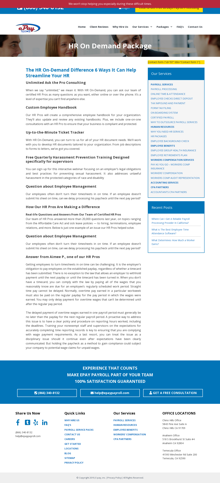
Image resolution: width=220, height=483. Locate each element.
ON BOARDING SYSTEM (164, 112)
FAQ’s (180, 26)
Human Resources (125, 425)
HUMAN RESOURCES (162, 126)
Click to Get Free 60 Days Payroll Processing (169, 14)
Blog (67, 453)
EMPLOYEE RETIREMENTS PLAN (169, 155)
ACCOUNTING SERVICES (164, 182)
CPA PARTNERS (160, 187)
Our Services (143, 26)
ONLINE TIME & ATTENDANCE (168, 94)
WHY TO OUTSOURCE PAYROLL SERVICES (174, 122)
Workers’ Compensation (129, 434)
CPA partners (122, 439)
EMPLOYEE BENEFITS (163, 145)
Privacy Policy (73, 462)
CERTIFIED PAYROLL (162, 117)
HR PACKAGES (159, 136)
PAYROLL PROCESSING (164, 89)
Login (124, 14)
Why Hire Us (120, 26)
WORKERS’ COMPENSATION (167, 173)
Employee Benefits (125, 429)
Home (82, 26)
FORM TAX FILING (161, 108)
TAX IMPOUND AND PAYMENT (168, 103)
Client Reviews (99, 26)
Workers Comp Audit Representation (175, 178)
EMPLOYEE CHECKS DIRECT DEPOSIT (172, 98)
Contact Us (195, 26)
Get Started (72, 443)
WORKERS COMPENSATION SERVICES (172, 159)
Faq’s (67, 425)
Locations (71, 448)
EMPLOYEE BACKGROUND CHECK (170, 141)
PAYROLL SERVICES (162, 84)
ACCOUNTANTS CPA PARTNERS (169, 192)
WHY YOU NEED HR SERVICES (167, 131)
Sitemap (69, 458)
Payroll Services (124, 420)
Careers (69, 439)
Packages (166, 26)
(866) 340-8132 (40, 14)
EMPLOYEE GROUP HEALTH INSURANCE (173, 150)
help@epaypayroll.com (28, 436)
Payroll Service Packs (79, 429)
